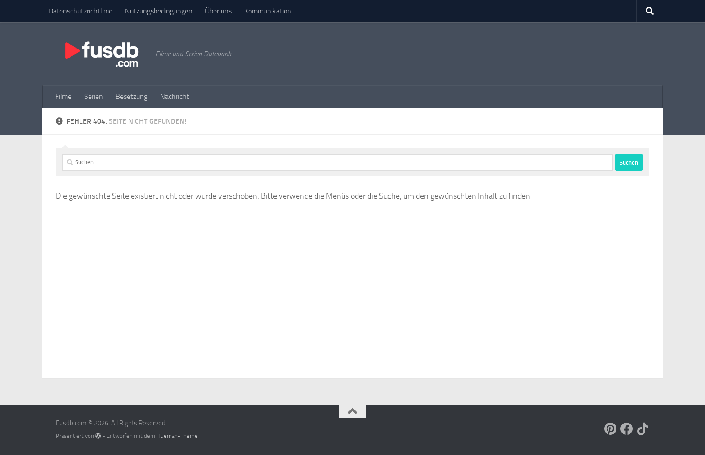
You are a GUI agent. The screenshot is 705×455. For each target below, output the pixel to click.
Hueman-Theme (177, 436)
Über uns (218, 11)
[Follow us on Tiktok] (643, 429)
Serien (93, 96)
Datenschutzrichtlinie (80, 11)
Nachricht (174, 96)
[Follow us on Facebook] (626, 429)
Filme (63, 96)
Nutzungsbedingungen (158, 11)
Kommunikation (267, 11)
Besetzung (131, 96)
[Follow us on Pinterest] (610, 429)
